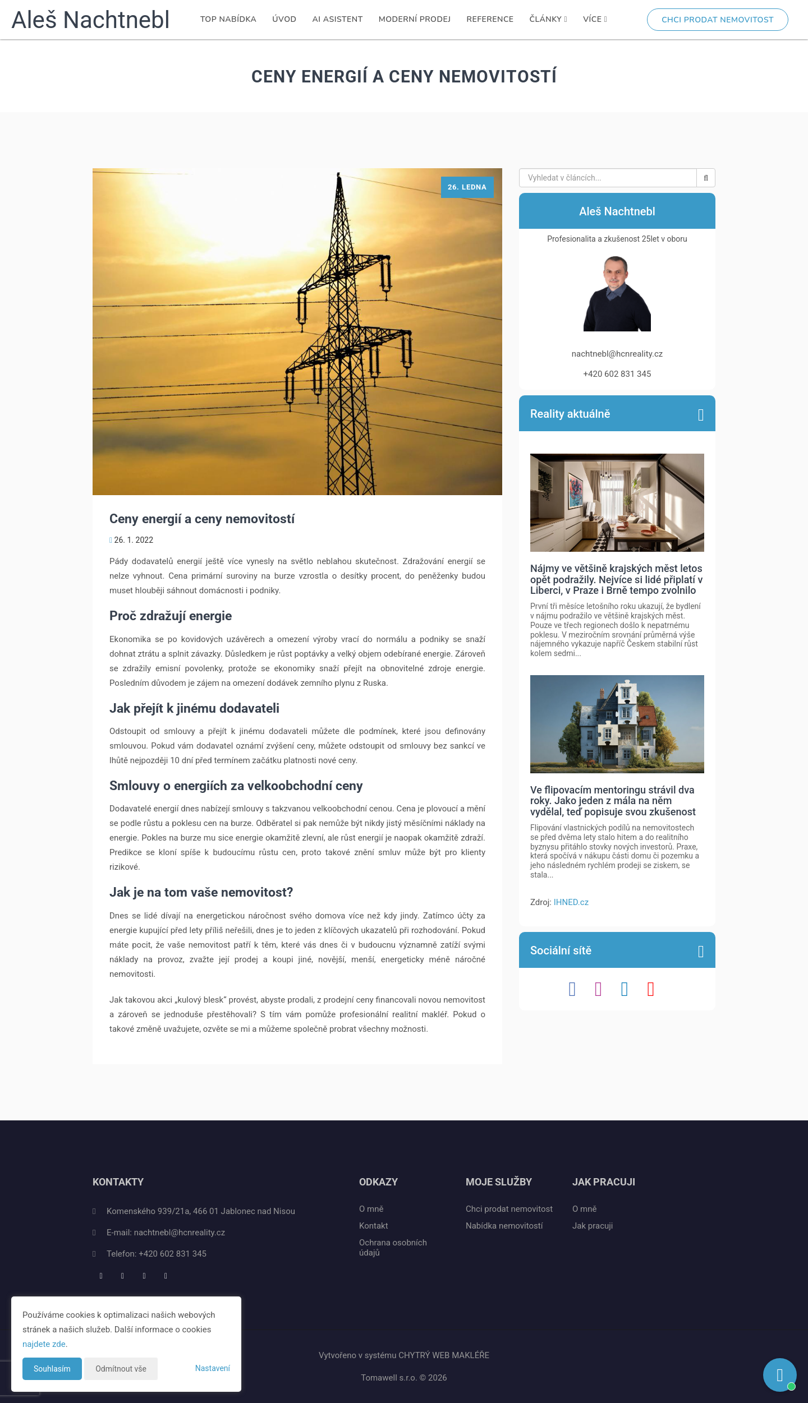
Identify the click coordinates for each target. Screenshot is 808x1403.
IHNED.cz (571, 902)
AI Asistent (338, 19)
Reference (490, 19)
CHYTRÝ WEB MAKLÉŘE (443, 1355)
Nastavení (212, 1368)
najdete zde (44, 1344)
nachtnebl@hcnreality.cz (179, 1232)
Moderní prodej (415, 19)
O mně (371, 1209)
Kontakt (373, 1226)
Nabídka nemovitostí (504, 1226)
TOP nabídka (228, 19)
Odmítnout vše (120, 1368)
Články (549, 19)
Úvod (284, 19)
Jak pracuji (592, 1226)
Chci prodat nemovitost (718, 20)
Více (595, 19)
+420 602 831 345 (172, 1254)
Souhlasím (52, 1368)
